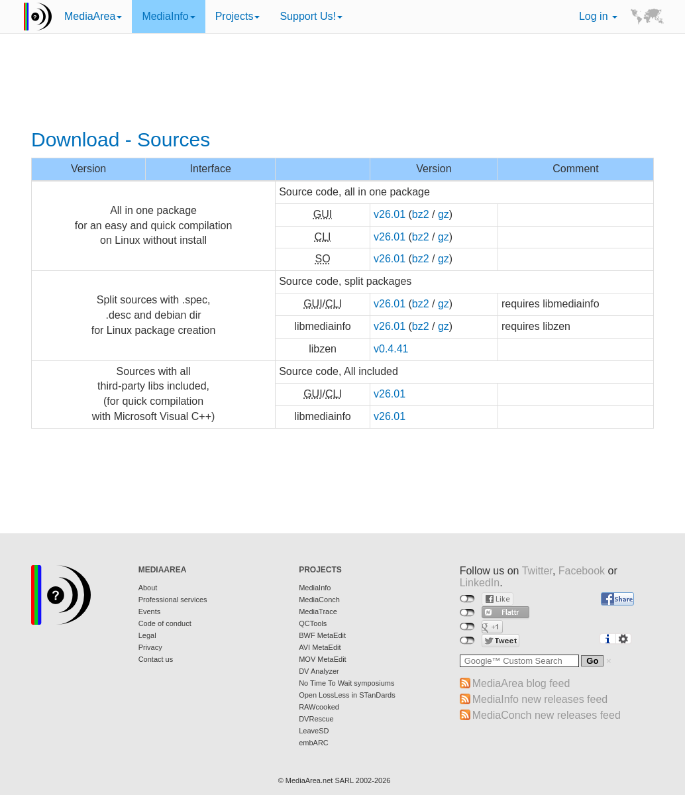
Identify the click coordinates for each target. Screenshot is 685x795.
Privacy (150, 647)
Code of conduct (164, 623)
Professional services (172, 600)
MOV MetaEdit (322, 659)
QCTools (313, 623)
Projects (237, 16)
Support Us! (311, 16)
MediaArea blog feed (521, 683)
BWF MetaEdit (322, 635)
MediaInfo (168, 16)
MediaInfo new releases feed (540, 699)
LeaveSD (314, 731)
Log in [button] (598, 16)
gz (443, 214)
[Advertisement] (342, 83)
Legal (147, 635)
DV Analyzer (319, 671)
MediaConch (319, 600)
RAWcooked (319, 707)
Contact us (156, 659)
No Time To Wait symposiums (346, 683)
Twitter (537, 570)
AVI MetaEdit (320, 647)
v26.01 (389, 214)
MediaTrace (318, 611)
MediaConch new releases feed (546, 715)
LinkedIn (480, 582)
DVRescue (316, 719)
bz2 (420, 214)
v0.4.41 (391, 348)
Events (149, 611)
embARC (314, 743)
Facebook (581, 570)
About (148, 588)
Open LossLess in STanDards (347, 695)
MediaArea (93, 16)
